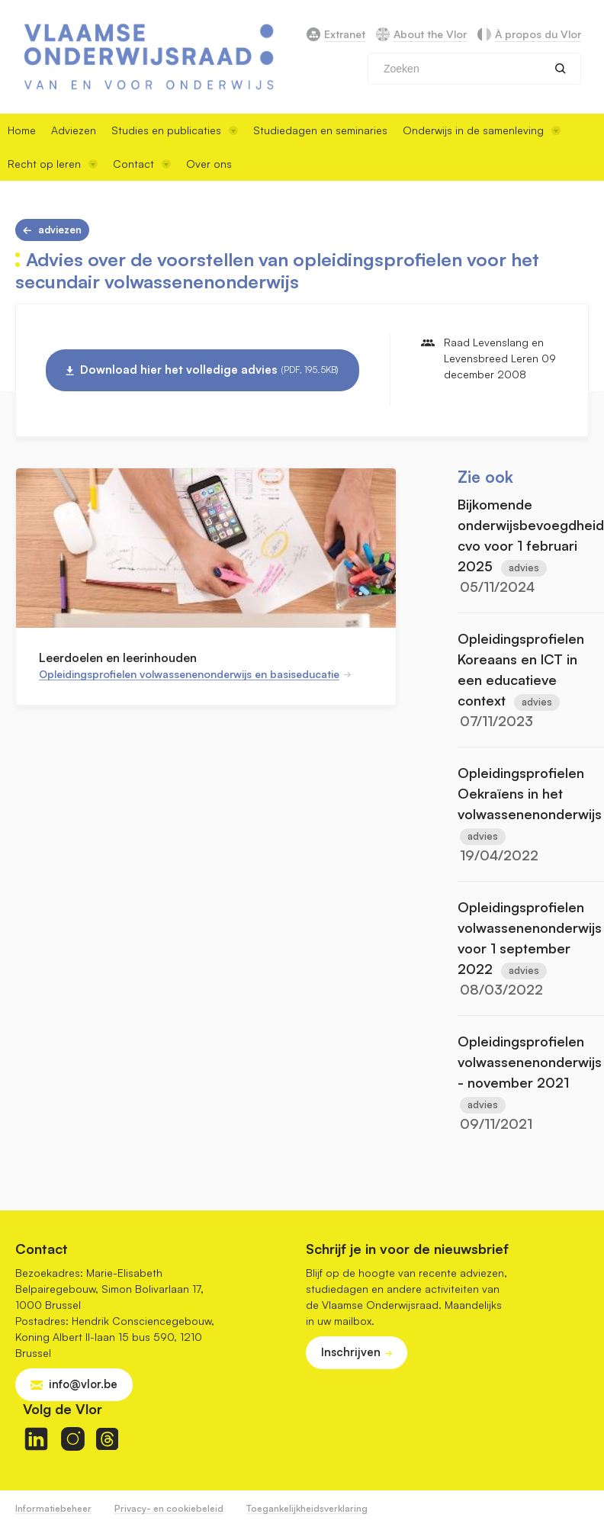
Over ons (209, 163)
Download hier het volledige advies (209, 370)
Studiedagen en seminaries (320, 130)
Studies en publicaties (174, 130)
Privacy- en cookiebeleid (168, 1508)
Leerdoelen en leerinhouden (118, 657)
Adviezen (73, 130)
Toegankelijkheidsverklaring (307, 1508)
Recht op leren (53, 163)
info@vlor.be (83, 1384)
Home (22, 130)
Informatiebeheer (53, 1508)
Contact (142, 163)
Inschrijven (351, 1352)
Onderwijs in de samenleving (482, 130)
